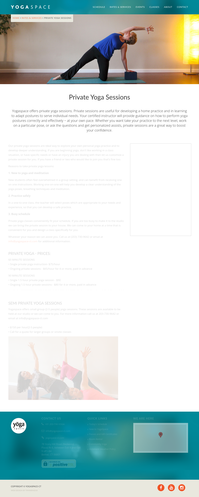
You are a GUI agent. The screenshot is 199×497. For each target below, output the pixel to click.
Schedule (99, 7)
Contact (182, 7)
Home (16, 18)
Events (140, 7)
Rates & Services (120, 7)
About (168, 7)
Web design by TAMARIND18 (24, 490)
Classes (154, 7)
